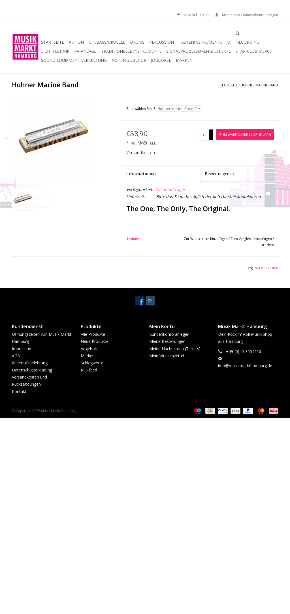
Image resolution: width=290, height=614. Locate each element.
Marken (184, 60)
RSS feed (89, 370)
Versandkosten (140, 152)
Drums (137, 42)
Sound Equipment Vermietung (74, 60)
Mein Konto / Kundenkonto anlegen (246, 14)
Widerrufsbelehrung (30, 363)
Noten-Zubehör (129, 60)
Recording (247, 42)
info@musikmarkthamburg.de (245, 365)
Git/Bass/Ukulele (107, 42)
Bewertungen (219, 173)
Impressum (22, 348)
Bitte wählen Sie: (140, 108)
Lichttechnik (55, 51)
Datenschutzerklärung (32, 370)
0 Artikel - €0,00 (193, 14)
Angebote (90, 348)
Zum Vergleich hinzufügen (252, 238)
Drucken (267, 245)
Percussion (161, 42)
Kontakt (19, 391)
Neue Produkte (94, 341)
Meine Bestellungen (167, 341)
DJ (229, 42)
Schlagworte (92, 363)
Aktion (76, 42)
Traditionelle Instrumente (131, 51)
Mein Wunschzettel (166, 355)
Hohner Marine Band (259, 85)
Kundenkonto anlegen (169, 334)
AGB (16, 355)
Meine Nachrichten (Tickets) (175, 348)
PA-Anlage (85, 51)
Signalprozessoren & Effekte (198, 51)
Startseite (52, 42)
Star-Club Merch (254, 51)
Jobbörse (161, 60)
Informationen (141, 173)
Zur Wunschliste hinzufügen (206, 238)
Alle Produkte (93, 334)
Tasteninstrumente (200, 42)
